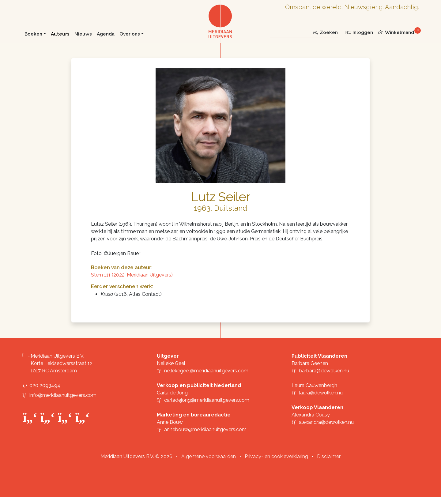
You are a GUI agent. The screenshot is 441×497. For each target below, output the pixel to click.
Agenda (106, 34)
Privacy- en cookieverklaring (276, 456)
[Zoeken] (290, 32)
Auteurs (60, 34)
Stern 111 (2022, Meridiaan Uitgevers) (132, 275)
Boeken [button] (33, 34)
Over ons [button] (129, 34)
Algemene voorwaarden (208, 456)
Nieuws (83, 34)
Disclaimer (329, 456)
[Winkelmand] (398, 32)
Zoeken (325, 32)
